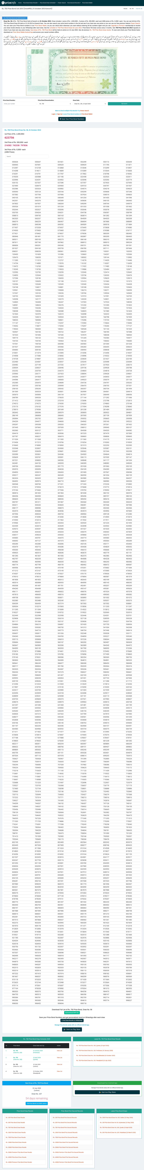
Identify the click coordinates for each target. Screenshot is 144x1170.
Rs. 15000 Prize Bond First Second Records (65, 1142)
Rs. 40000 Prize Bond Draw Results (16, 1157)
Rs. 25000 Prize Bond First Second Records (65, 1147)
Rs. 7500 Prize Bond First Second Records (65, 1137)
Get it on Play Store (72, 1029)
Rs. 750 (132, 8)
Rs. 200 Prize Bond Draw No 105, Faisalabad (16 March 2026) (118, 1132)
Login (53, 114)
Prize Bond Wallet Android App (23, 32)
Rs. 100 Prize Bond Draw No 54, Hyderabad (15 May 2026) (117, 1122)
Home (20, 2)
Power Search (62, 2)
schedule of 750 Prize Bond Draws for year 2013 (66, 28)
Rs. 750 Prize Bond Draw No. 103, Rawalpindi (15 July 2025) (93, 1060)
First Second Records (73, 2)
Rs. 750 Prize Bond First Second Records (65, 1127)
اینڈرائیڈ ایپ (28, 41)
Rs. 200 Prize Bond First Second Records (65, 1122)
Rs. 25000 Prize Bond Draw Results (16, 1147)
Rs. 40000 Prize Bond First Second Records (65, 1157)
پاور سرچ (18, 36)
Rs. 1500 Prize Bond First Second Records (65, 1132)
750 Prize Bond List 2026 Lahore (37, 1103)
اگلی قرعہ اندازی (95, 41)
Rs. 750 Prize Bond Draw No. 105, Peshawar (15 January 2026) (94, 1050)
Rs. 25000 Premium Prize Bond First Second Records (68, 1152)
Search (124, 103)
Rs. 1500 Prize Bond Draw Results (16, 1132)
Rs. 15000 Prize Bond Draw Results (16, 1142)
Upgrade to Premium (118, 25)
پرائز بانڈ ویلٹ (123, 38)
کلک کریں (12, 38)
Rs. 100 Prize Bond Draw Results (15, 1117)
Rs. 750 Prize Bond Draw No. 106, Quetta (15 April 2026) (92, 1045)
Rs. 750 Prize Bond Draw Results (15, 1127)
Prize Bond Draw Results (30, 2)
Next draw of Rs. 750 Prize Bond (41, 30)
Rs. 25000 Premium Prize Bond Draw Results (19, 1152)
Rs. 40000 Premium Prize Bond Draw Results (19, 1162)
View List (59, 1050)
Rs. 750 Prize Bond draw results (100, 30)
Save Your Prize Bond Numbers (72, 119)
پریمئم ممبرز (80, 38)
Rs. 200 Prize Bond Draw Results (15, 1122)
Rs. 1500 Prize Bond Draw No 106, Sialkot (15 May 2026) (116, 1117)
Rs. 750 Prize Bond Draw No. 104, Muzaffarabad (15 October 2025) (95, 1055)
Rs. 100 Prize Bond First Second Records (65, 1117)
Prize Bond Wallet (87, 2)
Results (125, 8)
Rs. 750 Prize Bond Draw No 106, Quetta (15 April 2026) (116, 1127)
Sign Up (59, 114)
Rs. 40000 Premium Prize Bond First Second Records (68, 1162)
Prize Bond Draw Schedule (47, 2)
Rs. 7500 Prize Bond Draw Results (16, 1137)
